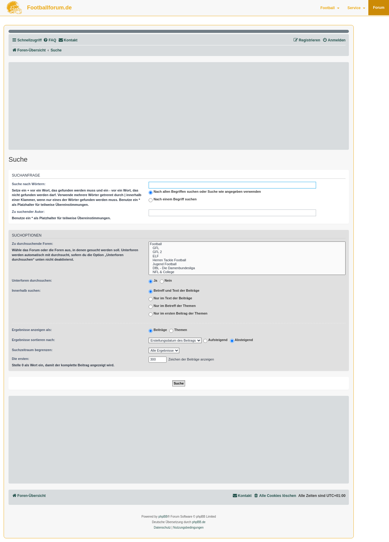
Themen (178, 330)
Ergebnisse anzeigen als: (32, 330)
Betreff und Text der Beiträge (174, 291)
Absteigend (241, 340)
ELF (247, 256)
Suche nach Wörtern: (29, 184)
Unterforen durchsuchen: (32, 280)
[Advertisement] (179, 106)
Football (329, 8)
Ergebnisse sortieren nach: (33, 340)
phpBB (162, 516)
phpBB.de (198, 522)
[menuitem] (49, 40)
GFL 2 (247, 252)
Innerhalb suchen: (26, 290)
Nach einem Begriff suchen (173, 199)
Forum (378, 7)
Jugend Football (247, 264)
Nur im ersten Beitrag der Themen (178, 313)
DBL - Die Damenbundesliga (247, 268)
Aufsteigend (215, 340)
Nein (166, 281)
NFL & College (247, 272)
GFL (247, 248)
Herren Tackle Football (247, 260)
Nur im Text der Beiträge (170, 298)
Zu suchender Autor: (28, 211)
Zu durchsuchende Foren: (32, 243)
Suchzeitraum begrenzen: (32, 350)
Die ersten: (20, 359)
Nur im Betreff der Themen (172, 306)
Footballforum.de (49, 8)
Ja (153, 281)
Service (356, 8)
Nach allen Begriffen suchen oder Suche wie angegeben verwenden (205, 192)
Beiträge (158, 330)
